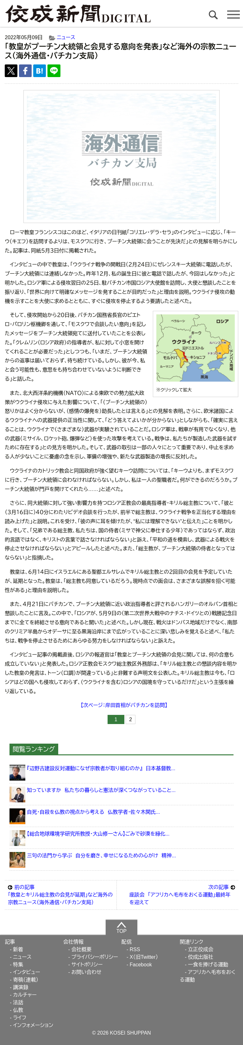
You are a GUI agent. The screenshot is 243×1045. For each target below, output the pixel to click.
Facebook (141, 964)
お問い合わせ (86, 972)
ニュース (66, 37)
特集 (18, 964)
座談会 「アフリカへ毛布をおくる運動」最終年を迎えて (182, 894)
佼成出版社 (200, 957)
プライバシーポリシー (94, 957)
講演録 (20, 987)
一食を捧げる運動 (208, 964)
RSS (135, 949)
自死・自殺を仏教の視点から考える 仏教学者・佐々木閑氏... (93, 812)
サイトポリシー (87, 964)
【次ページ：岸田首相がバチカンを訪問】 (124, 705)
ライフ (19, 1017)
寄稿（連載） (25, 979)
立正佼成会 (200, 949)
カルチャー (25, 995)
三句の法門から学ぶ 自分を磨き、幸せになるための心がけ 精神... (101, 855)
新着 (18, 949)
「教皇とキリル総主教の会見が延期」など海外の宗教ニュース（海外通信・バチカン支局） (60, 894)
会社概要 (81, 949)
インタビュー (26, 972)
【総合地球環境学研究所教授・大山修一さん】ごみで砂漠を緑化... (98, 834)
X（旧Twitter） (144, 957)
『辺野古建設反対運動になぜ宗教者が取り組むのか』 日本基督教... (101, 768)
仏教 (18, 1010)
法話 (18, 1002)
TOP (121, 927)
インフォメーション (33, 1025)
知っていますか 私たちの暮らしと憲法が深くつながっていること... (101, 790)
